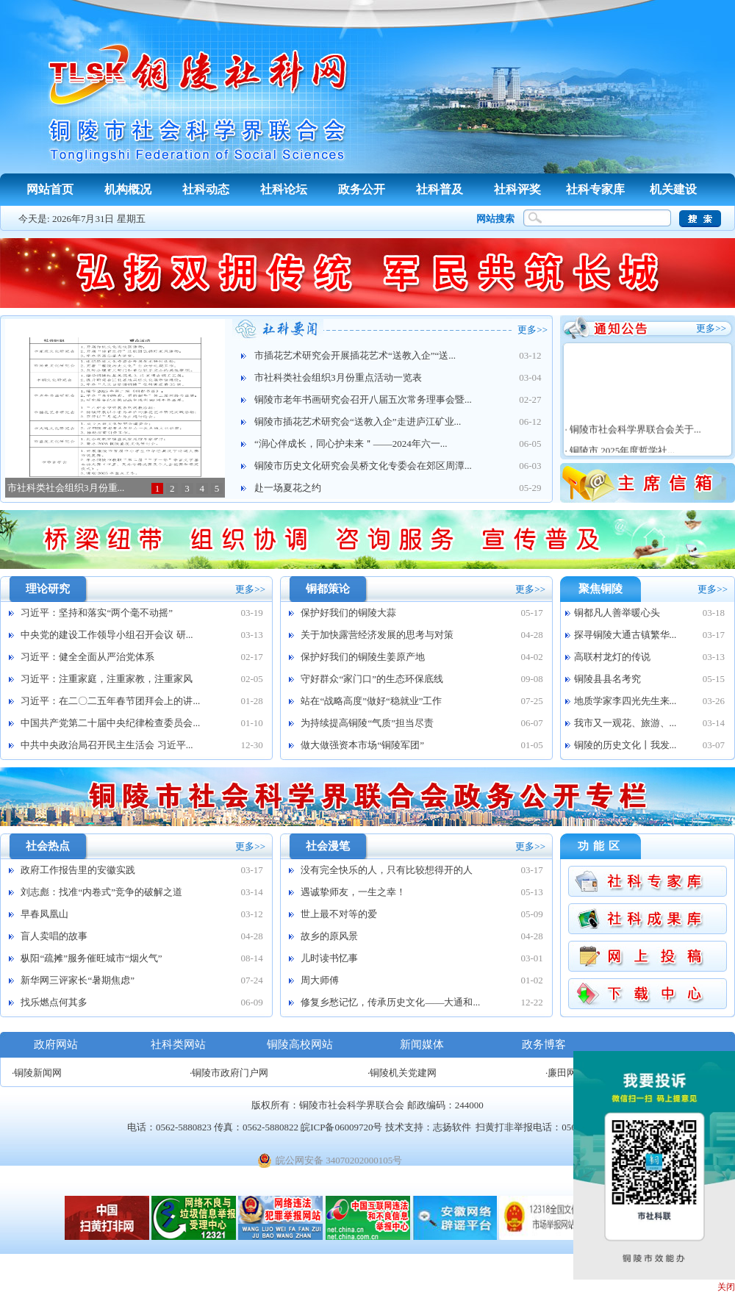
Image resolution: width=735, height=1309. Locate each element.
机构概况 (127, 189)
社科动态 (205, 189)
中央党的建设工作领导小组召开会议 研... (107, 634)
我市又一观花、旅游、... (625, 722)
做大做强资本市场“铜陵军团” (362, 744)
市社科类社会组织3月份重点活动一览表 (338, 377)
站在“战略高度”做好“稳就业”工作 (371, 700)
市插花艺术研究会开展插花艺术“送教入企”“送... (355, 355)
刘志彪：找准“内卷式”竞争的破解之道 (101, 891)
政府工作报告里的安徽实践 (78, 869)
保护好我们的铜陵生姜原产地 (363, 656)
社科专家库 (595, 189)
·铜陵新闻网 (37, 1072)
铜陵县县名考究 (607, 678)
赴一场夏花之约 (287, 487)
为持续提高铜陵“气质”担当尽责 (367, 722)
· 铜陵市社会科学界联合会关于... (630, 438)
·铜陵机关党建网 (402, 1072)
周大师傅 (320, 980)
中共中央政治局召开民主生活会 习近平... (107, 744)
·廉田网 (560, 1072)
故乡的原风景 (329, 936)
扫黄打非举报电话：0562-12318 (542, 1127)
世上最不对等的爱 (339, 913)
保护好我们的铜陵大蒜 (348, 612)
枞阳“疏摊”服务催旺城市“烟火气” (91, 958)
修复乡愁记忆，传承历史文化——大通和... (390, 1002)
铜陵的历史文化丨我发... (625, 744)
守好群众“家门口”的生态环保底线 (372, 678)
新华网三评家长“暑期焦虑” (78, 980)
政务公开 (361, 189)
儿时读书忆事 (329, 958)
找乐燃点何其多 (54, 1002)
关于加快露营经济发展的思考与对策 (377, 634)
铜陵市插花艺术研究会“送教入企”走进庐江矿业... (357, 421)
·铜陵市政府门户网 (229, 1072)
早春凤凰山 (44, 913)
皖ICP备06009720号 (341, 1127)
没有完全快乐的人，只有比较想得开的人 (387, 869)
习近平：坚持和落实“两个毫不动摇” (97, 612)
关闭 (726, 1287)
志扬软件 (452, 1127)
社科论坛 (283, 189)
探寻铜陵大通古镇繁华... (625, 634)
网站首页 (50, 189)
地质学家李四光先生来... (625, 700)
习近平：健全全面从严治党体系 (87, 656)
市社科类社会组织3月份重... (65, 487)
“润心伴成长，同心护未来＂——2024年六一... (351, 443)
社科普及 (439, 189)
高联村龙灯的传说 (612, 656)
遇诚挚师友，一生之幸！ (353, 891)
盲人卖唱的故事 (54, 936)
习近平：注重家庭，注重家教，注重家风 (107, 678)
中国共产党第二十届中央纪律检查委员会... (110, 722)
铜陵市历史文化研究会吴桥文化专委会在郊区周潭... (363, 465)
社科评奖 (517, 189)
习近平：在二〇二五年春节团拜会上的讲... (110, 700)
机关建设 (673, 189)
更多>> (532, 329)
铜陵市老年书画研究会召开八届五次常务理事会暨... (363, 399)
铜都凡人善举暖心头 (617, 612)
